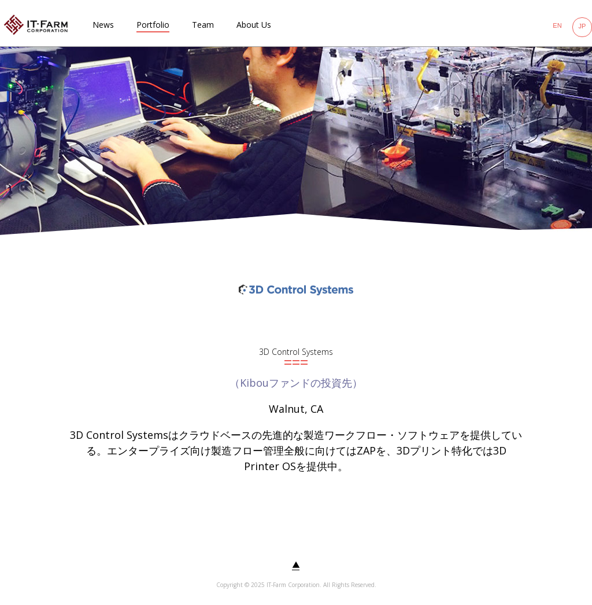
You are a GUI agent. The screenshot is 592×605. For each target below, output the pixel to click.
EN (557, 25)
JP (582, 26)
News (103, 24)
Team (203, 24)
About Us (253, 24)
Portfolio (152, 24)
